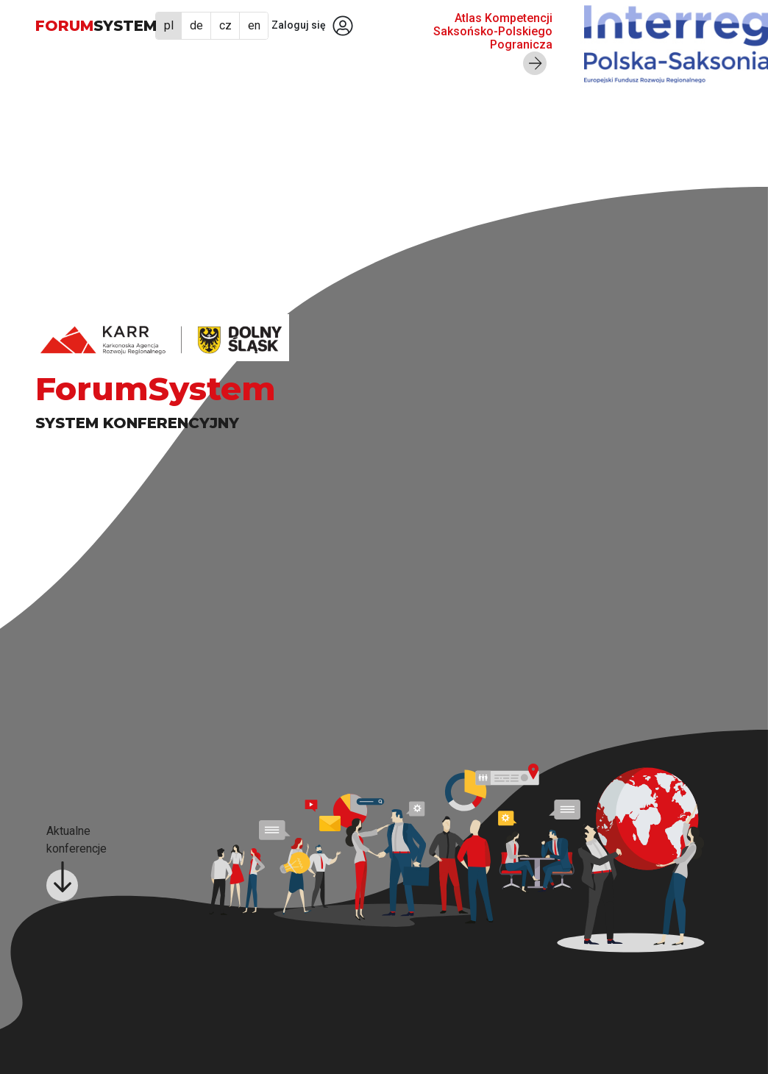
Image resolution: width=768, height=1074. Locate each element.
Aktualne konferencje (76, 862)
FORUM (96, 26)
